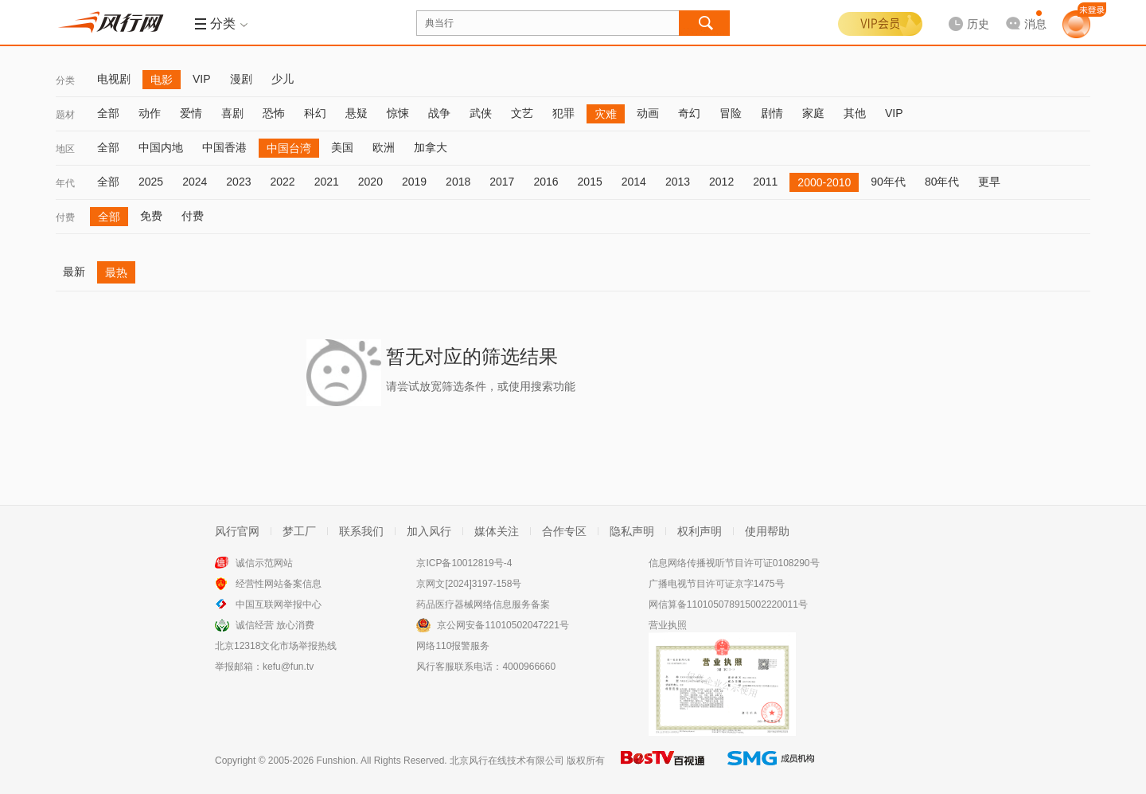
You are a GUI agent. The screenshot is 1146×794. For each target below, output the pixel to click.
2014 (634, 181)
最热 (116, 272)
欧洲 (383, 147)
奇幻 (689, 113)
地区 (65, 148)
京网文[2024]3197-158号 (468, 583)
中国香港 (224, 147)
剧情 (772, 113)
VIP (202, 78)
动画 (648, 113)
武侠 (481, 113)
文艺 (522, 113)
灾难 (605, 114)
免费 (151, 215)
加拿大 (430, 147)
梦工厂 (299, 531)
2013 (677, 181)
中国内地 (160, 147)
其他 (855, 113)
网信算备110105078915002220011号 (728, 604)
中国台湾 (289, 148)
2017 (501, 181)
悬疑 (356, 113)
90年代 (888, 181)
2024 (194, 181)
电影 (161, 79)
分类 (65, 80)
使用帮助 (767, 531)
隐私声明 (632, 531)
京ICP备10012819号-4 (464, 563)
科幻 (315, 113)
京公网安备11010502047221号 (502, 625)
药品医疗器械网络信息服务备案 (483, 604)
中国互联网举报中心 (279, 604)
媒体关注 (496, 531)
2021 (326, 181)
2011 (765, 181)
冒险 (730, 113)
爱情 (191, 113)
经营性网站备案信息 (279, 583)
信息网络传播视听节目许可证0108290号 (734, 563)
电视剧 (114, 78)
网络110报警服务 (452, 645)
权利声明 (699, 531)
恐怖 (274, 113)
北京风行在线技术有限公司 (507, 760)
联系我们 (361, 531)
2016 (545, 181)
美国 (342, 147)
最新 (74, 271)
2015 (590, 181)
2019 (414, 181)
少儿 (282, 78)
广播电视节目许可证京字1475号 (717, 583)
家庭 (813, 113)
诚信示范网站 (264, 563)
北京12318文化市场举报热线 (276, 645)
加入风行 (429, 531)
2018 (458, 181)
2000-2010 (824, 182)
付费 (65, 217)
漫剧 (241, 78)
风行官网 (237, 531)
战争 (439, 113)
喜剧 (232, 113)
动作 (149, 113)
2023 (238, 181)
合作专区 (564, 531)
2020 (370, 181)
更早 (989, 181)
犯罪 (563, 113)
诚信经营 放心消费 (275, 625)
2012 (721, 181)
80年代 (942, 181)
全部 (108, 113)
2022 (282, 181)
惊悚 (398, 113)
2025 (150, 181)
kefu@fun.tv (288, 666)
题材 (65, 114)
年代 (65, 183)
